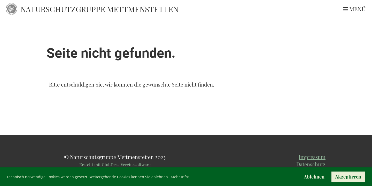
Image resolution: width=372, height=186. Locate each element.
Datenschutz (311, 164)
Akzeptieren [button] (348, 177)
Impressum (312, 156)
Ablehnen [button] (314, 177)
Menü (354, 9)
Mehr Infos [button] (180, 176)
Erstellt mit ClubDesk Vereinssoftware (115, 164)
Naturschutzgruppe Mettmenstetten (99, 9)
